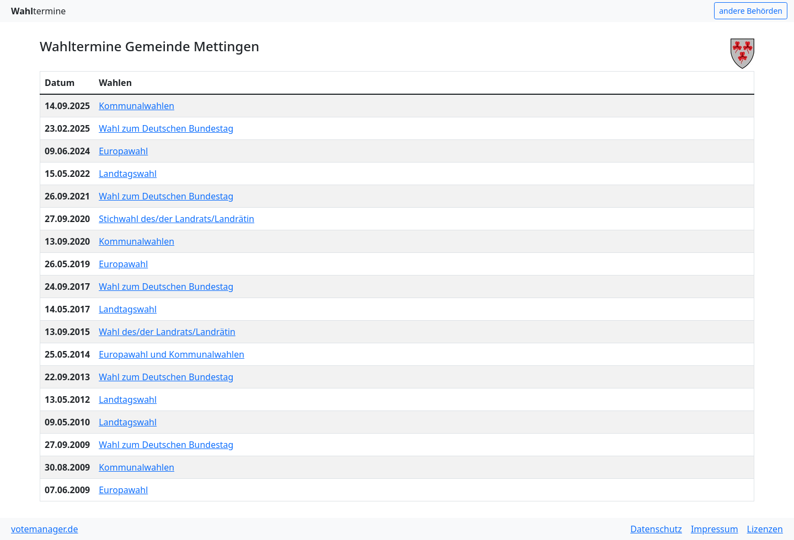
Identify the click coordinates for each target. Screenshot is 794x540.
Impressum (714, 529)
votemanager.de (44, 529)
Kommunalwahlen (136, 106)
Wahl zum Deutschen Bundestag (166, 128)
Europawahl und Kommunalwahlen (171, 354)
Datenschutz (656, 529)
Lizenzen (765, 529)
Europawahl (123, 151)
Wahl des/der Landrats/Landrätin (167, 332)
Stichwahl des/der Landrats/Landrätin (176, 219)
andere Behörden (750, 11)
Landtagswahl (128, 174)
